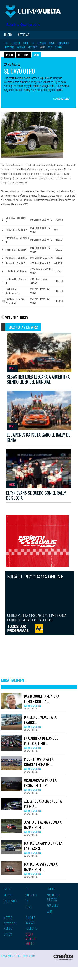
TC (6, 43)
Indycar (9, 47)
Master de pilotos (53, 897)
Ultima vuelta (33, 11)
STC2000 (31, 895)
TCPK (25, 43)
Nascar (21, 47)
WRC (42, 47)
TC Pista (15, 43)
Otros (58, 47)
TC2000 (41, 43)
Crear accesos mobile (30, 939)
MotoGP (32, 47)
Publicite (31, 928)
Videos (8, 895)
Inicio (8, 34)
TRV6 (52, 43)
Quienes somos (30, 919)
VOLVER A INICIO (16, 317)
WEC (50, 47)
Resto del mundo (10, 925)
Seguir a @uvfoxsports (23, 24)
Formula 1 (63, 43)
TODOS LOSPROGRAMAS (18, 628)
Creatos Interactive (63, 957)
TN (32, 43)
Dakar (51, 889)
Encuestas (10, 901)
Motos (8, 917)
